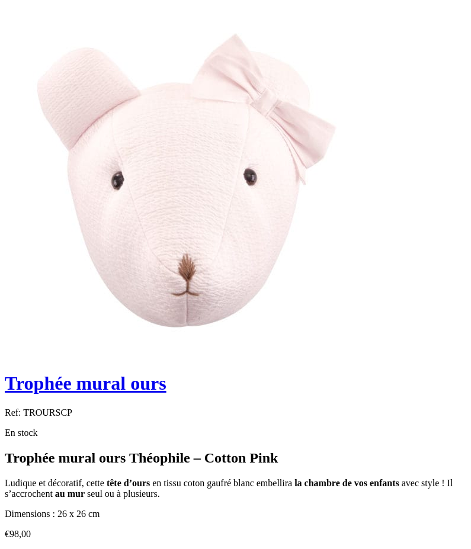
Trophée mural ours (85, 383)
